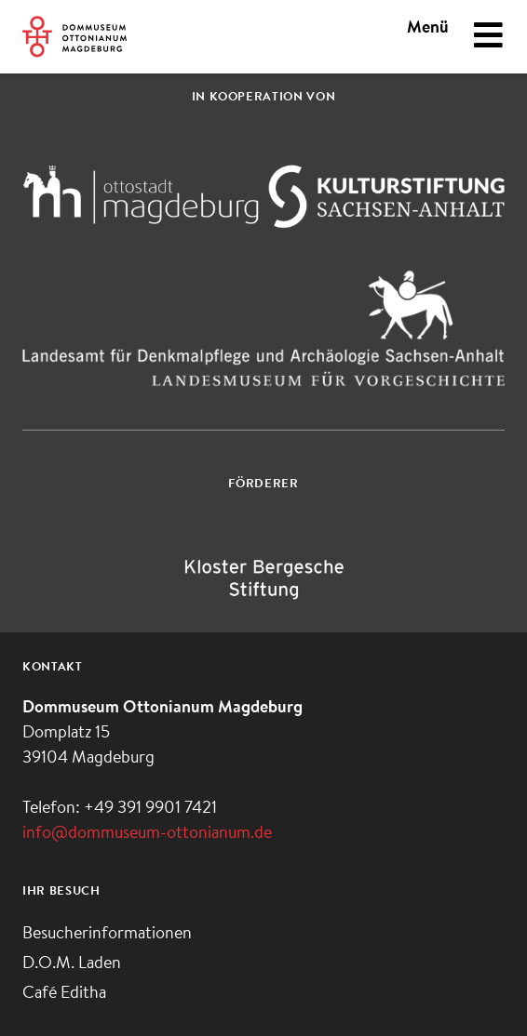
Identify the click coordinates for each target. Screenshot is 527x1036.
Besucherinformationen (107, 934)
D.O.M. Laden (71, 964)
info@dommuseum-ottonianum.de (147, 834)
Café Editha (64, 994)
